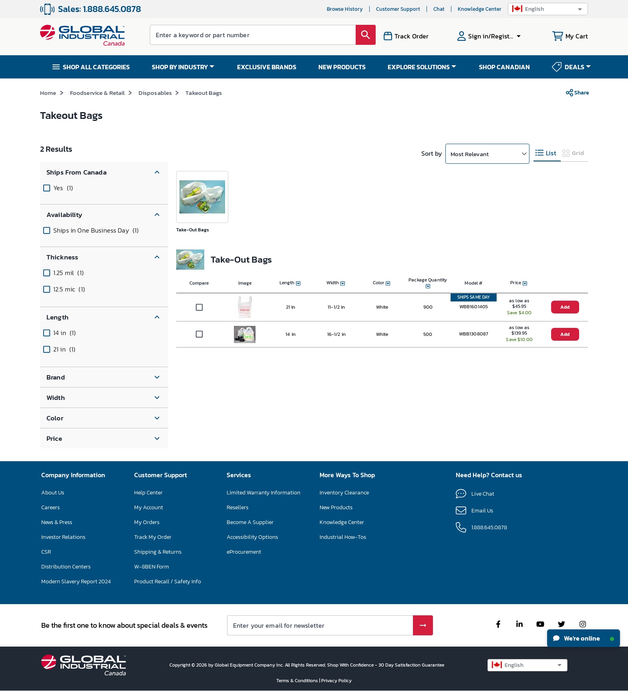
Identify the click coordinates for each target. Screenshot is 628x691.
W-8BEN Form (151, 566)
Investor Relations (63, 537)
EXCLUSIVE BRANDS (266, 67)
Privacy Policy (336, 680)
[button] (548, 9)
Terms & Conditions (297, 680)
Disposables (155, 92)
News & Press (56, 522)
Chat (439, 9)
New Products (336, 507)
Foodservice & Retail (97, 92)
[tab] (547, 153)
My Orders (146, 522)
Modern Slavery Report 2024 (76, 581)
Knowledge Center (479, 9)
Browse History (345, 9)
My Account (148, 507)
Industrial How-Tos (343, 537)
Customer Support (398, 9)
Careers (50, 507)
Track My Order (152, 537)
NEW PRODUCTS (342, 67)
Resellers (237, 507)
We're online (583, 638)
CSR (46, 552)
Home (48, 92)
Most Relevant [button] (470, 154)
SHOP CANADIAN (504, 67)
